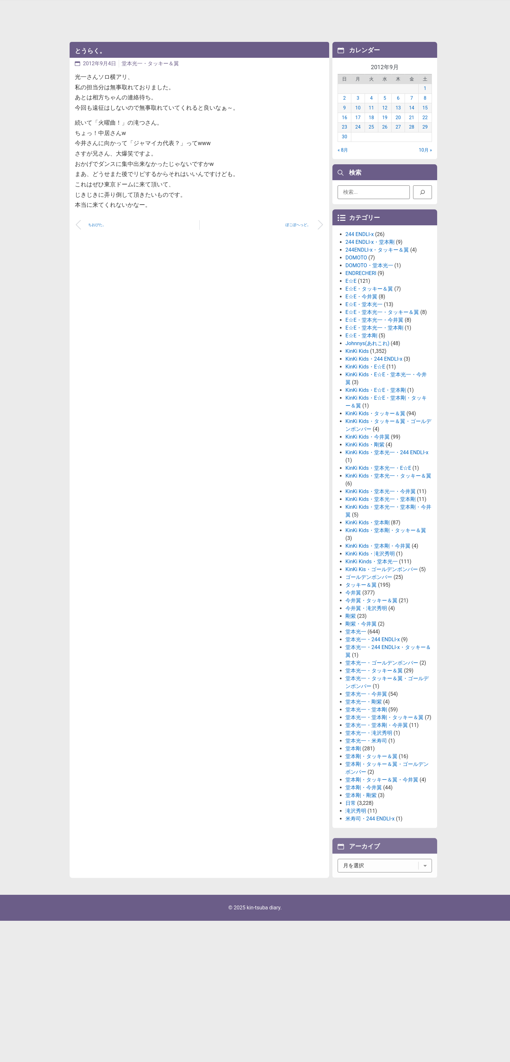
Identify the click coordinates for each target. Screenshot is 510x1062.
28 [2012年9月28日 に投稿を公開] (411, 137)
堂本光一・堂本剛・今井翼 (376, 776)
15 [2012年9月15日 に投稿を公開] (425, 117)
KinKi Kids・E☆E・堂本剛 (375, 441)
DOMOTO (356, 308)
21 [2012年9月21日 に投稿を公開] (411, 127)
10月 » (425, 160)
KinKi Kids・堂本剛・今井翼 (377, 596)
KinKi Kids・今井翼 (367, 487)
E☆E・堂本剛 (361, 386)
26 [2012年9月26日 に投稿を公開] (384, 137)
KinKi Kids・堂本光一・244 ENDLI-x (386, 503)
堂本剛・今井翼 (363, 838)
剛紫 (350, 667)
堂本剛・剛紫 (361, 846)
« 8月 (343, 160)
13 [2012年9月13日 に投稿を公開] (398, 117)
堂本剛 (353, 799)
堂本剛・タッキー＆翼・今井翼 (381, 830)
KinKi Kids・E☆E (365, 417)
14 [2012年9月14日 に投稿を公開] (411, 117)
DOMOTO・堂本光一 (369, 316)
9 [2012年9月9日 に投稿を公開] (344, 117)
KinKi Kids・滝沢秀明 (370, 604)
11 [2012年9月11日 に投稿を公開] (371, 117)
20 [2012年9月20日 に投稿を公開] (398, 127)
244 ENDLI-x (359, 285)
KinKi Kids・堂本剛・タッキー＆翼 (385, 581)
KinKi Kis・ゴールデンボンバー (381, 620)
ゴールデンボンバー (368, 628)
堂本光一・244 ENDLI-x (372, 690)
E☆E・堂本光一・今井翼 (374, 371)
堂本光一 (355, 682)
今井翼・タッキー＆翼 (371, 651)
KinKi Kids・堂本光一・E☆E (378, 519)
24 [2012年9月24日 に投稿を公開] (357, 137)
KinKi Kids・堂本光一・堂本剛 (380, 550)
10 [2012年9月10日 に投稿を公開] (357, 117)
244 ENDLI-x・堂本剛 (370, 293)
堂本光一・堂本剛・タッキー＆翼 (384, 768)
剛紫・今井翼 (361, 674)
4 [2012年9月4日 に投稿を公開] (371, 108)
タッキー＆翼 (361, 635)
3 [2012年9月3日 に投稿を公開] (357, 108)
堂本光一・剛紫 (363, 752)
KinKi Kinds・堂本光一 (371, 612)
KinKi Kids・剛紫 (364, 495)
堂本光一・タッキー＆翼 (150, 63)
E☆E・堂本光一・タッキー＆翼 (382, 363)
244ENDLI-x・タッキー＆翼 (377, 300)
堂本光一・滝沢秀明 (368, 784)
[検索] (422, 195)
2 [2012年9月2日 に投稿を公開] (344, 108)
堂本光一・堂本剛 (366, 760)
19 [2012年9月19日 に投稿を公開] (384, 127)
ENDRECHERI (360, 324)
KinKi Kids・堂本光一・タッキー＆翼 (388, 526)
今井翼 (353, 643)
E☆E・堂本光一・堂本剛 (374, 378)
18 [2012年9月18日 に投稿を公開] (371, 127)
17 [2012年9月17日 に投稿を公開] (357, 127)
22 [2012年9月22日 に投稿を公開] (425, 127)
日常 (350, 854)
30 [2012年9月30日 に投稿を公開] (344, 146)
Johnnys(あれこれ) (367, 394)
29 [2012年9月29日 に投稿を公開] (425, 137)
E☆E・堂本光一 (363, 355)
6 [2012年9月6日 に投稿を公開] (398, 108)
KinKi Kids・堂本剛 (367, 573)
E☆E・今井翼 (361, 347)
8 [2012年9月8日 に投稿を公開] (425, 108)
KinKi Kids (357, 402)
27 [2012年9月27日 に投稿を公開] (398, 137)
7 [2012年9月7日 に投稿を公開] (411, 108)
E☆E (350, 332)
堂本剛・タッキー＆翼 (371, 807)
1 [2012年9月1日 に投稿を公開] (425, 98)
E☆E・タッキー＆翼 (369, 339)
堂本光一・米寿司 (366, 791)
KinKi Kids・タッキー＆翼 (375, 464)
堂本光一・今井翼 (366, 745)
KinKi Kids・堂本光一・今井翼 (380, 542)
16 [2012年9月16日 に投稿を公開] (344, 127)
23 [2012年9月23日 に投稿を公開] (344, 137)
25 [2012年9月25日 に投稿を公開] (371, 137)
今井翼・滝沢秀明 (366, 659)
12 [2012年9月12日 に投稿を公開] (384, 117)
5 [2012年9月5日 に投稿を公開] (384, 108)
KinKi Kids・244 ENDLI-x (373, 409)
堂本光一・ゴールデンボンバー (381, 713)
